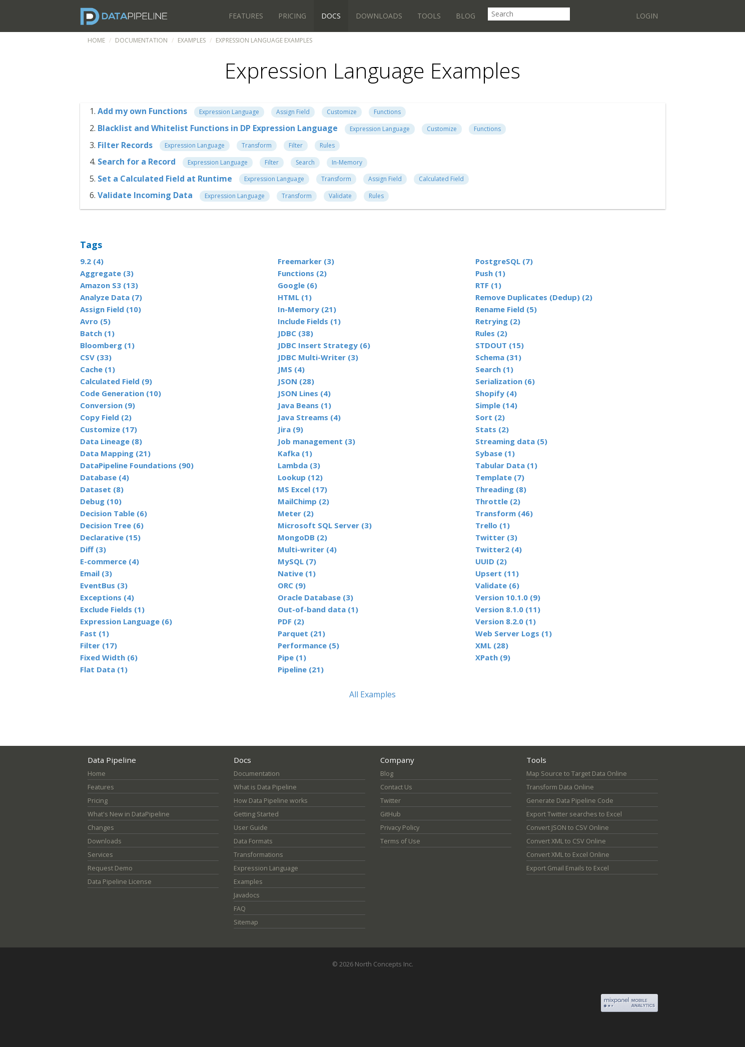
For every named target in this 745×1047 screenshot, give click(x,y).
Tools (429, 16)
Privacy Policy (399, 827)
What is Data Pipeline (265, 787)
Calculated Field (441, 179)
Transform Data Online (560, 787)
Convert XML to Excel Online (567, 854)
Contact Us (396, 787)
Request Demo (110, 868)
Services (100, 854)
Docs (331, 16)
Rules (327, 145)
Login (647, 16)
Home (96, 40)
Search (305, 162)
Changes (101, 827)
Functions (387, 112)
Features (246, 16)
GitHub (390, 814)
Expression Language (229, 112)
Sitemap (246, 922)
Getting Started (256, 814)
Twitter (390, 800)
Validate (340, 196)
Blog (465, 16)
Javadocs (247, 895)
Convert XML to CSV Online (566, 841)
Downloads (379, 16)
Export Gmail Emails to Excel (567, 868)
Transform (257, 145)
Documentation (141, 40)
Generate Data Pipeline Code (569, 800)
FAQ (240, 908)
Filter (296, 145)
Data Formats (253, 841)
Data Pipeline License (120, 881)
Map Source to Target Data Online (576, 773)
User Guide (251, 827)
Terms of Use (400, 841)
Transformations (258, 854)
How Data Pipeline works (271, 800)
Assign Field (293, 112)
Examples (192, 40)
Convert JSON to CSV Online (567, 827)
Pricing (292, 16)
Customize (342, 112)
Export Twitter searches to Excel (574, 814)
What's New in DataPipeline (129, 814)
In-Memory (347, 162)
